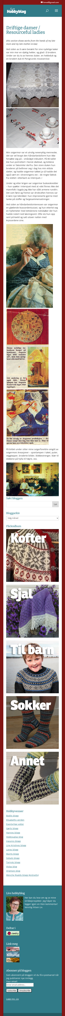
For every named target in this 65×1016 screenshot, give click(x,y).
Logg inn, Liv (12, 999)
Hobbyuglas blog (14, 836)
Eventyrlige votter (15, 824)
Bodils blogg (12, 815)
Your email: (12, 981)
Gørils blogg (12, 828)
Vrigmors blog (13, 870)
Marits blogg (12, 853)
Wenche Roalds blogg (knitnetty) (22, 875)
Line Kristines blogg (16, 845)
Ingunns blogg (13, 841)
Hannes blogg (13, 832)
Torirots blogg (13, 862)
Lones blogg (12, 849)
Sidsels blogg (13, 858)
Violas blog (11, 866)
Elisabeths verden (15, 819)
